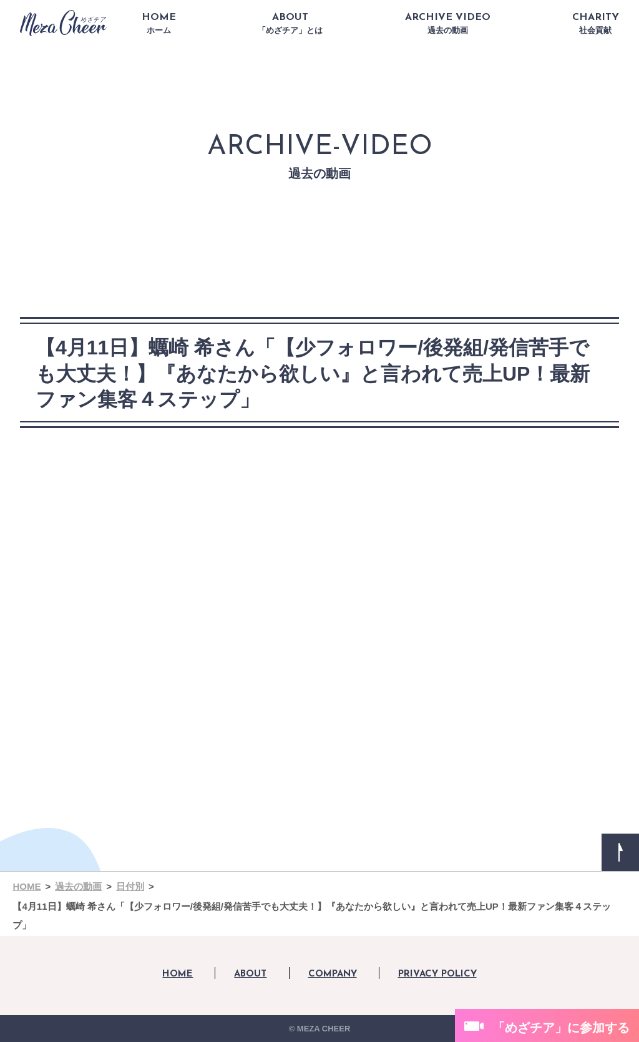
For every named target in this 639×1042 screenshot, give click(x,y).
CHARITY (595, 23)
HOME (159, 23)
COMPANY (332, 974)
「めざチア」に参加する (561, 1028)
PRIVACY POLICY (437, 974)
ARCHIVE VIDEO (447, 23)
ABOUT (290, 23)
